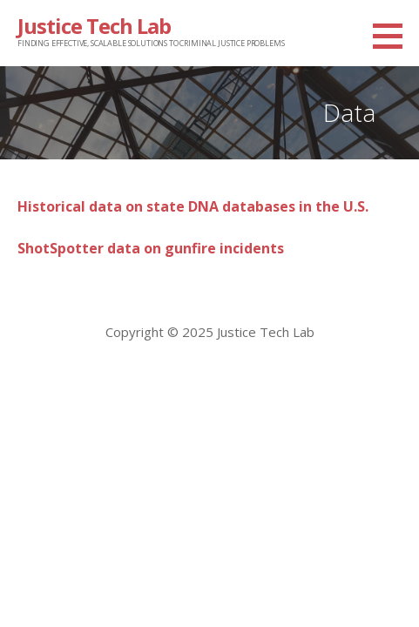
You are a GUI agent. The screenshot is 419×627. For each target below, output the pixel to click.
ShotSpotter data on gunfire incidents (150, 248)
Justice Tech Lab (94, 25)
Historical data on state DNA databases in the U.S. (192, 206)
